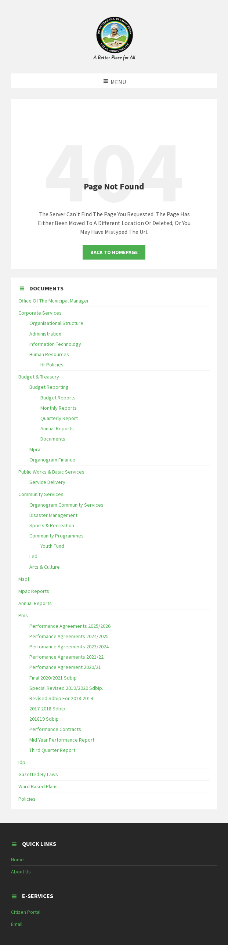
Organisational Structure (56, 323)
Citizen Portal (25, 912)
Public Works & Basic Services (51, 471)
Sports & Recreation (51, 525)
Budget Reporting (49, 387)
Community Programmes (56, 535)
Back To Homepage (114, 252)
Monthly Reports (58, 408)
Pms (23, 615)
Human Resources (49, 354)
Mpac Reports (33, 591)
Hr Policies (52, 364)
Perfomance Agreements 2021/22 (66, 656)
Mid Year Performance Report (61, 739)
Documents (52, 438)
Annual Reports (57, 428)
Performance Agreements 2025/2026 (70, 626)
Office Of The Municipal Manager (53, 300)
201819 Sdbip (44, 719)
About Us (21, 871)
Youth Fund (52, 546)
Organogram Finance (52, 459)
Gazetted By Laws (38, 774)
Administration (45, 333)
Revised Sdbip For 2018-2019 (61, 698)
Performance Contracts (55, 729)
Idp (21, 762)
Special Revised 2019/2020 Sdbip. (66, 688)
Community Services (41, 494)
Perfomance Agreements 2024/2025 (69, 636)
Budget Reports (58, 397)
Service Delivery (47, 482)
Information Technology (55, 344)
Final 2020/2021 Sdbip (53, 677)
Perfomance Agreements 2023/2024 (69, 646)
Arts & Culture (44, 567)
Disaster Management (53, 515)
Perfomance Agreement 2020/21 (65, 667)
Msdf (23, 579)
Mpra (34, 449)
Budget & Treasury (38, 376)
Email (16, 924)
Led (33, 556)
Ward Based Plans (38, 786)
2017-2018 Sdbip (47, 708)
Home (17, 859)
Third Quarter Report (52, 750)
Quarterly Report (59, 418)
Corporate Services (40, 312)
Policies (27, 799)
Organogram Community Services (66, 505)
